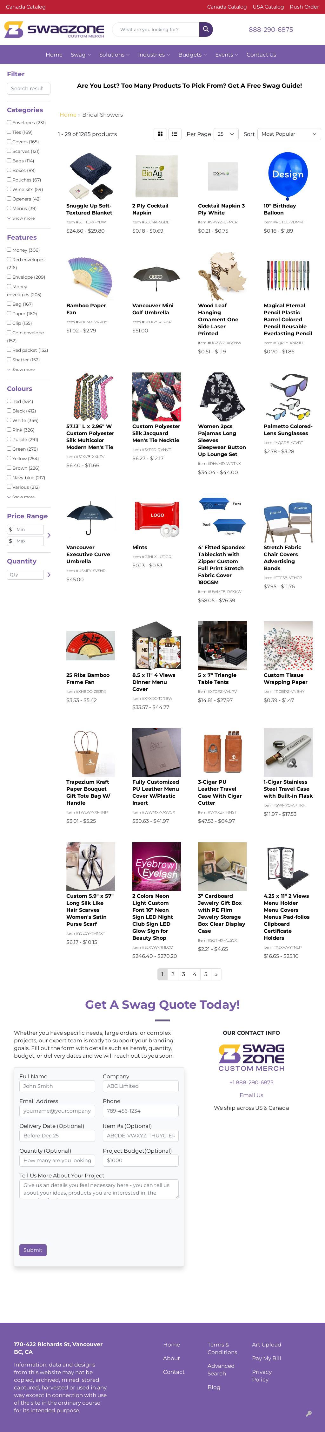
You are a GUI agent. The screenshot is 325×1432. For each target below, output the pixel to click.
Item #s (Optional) (127, 1125)
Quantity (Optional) (45, 1150)
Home (54, 54)
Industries (154, 54)
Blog (214, 1387)
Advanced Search (221, 1369)
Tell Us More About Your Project (61, 1175)
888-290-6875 (271, 29)
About (171, 1358)
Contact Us (261, 54)
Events (226, 54)
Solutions (114, 54)
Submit (33, 1250)
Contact (174, 1371)
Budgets (192, 54)
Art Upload (267, 1344)
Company (116, 1076)
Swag (81, 54)
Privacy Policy (262, 1375)
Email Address (38, 1101)
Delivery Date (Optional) (51, 1125)
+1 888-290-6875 (251, 1082)
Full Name (33, 1076)
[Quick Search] (155, 29)
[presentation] (67, 1224)
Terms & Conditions (222, 1348)
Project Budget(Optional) (137, 1150)
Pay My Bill (266, 1358)
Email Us (251, 1095)
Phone (111, 1101)
